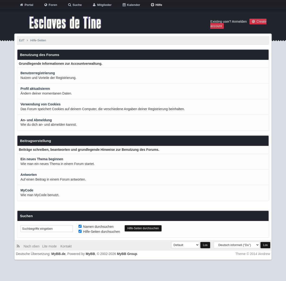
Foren (50, 5)
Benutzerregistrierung (38, 73)
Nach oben (32, 246)
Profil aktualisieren (35, 89)
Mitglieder (102, 5)
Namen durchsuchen (96, 227)
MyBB (90, 254)
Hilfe (156, 5)
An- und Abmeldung (36, 120)
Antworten (29, 175)
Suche (74, 5)
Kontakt (65, 246)
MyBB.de (58, 254)
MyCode (27, 190)
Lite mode (50, 246)
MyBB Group (127, 254)
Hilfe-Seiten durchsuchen (99, 231)
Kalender (131, 5)
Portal (26, 5)
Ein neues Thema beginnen (42, 159)
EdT (22, 40)
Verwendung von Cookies (41, 104)
